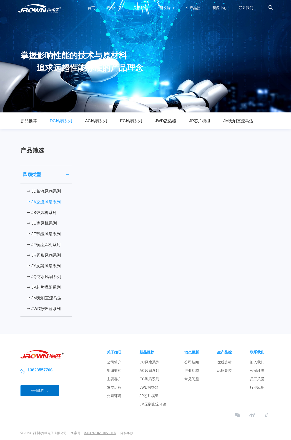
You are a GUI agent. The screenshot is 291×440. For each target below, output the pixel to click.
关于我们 (140, 8)
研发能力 (167, 8)
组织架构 (114, 371)
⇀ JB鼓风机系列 (42, 212)
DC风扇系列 (61, 121)
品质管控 (224, 371)
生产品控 (193, 8)
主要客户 (114, 379)
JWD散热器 (165, 121)
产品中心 (114, 8)
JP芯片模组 (199, 121)
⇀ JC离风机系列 (42, 223)
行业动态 (191, 371)
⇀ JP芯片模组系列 (44, 287)
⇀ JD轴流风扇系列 (44, 191)
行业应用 (257, 387)
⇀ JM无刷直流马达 (44, 298)
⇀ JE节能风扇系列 (44, 234)
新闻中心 (219, 8)
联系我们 (246, 8)
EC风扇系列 (131, 121)
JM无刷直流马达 (238, 121)
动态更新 (191, 352)
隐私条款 (126, 433)
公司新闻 (191, 362)
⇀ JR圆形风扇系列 (44, 255)
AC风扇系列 (96, 121)
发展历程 (114, 387)
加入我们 (257, 362)
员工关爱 (257, 379)
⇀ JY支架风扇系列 (44, 266)
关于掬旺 (114, 352)
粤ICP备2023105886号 (100, 433)
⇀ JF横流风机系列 (43, 244)
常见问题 (191, 379)
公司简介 (114, 362)
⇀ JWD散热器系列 (44, 308)
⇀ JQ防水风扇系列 (44, 276)
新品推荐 (28, 121)
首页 (91, 8)
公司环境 (114, 396)
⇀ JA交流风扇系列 (44, 202)
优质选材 (224, 362)
